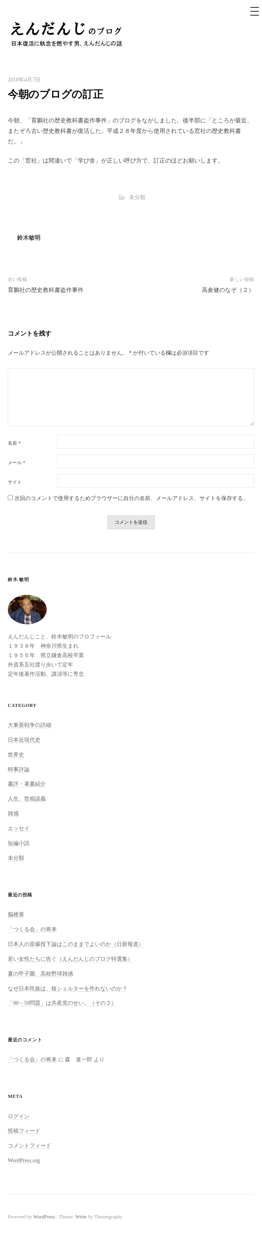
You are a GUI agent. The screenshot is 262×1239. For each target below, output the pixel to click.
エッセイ (19, 828)
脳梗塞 (16, 914)
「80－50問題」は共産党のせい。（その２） (62, 1003)
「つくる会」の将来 (32, 929)
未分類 (137, 197)
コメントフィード (29, 1145)
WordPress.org (24, 1160)
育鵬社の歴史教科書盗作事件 (46, 290)
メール (16, 462)
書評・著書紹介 (27, 784)
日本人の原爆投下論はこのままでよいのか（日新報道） (76, 944)
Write (81, 1217)
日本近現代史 (24, 740)
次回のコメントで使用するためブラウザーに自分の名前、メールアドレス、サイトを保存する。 (131, 498)
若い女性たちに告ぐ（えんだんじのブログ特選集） (70, 959)
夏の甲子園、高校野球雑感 (40, 973)
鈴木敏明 (28, 238)
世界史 (16, 754)
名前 (14, 443)
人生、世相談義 (27, 798)
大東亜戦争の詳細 (29, 725)
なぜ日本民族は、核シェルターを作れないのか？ (68, 988)
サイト (15, 482)
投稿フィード (24, 1131)
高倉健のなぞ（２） (228, 290)
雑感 (13, 813)
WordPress (44, 1217)
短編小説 (19, 843)
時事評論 (19, 769)
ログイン (19, 1116)
